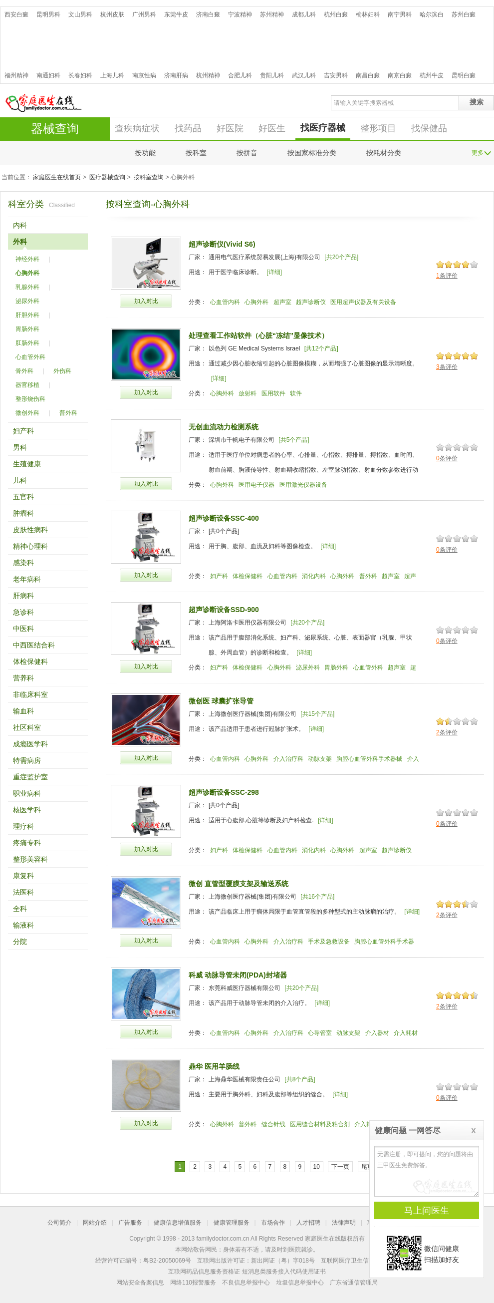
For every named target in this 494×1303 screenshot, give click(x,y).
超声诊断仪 (311, 302)
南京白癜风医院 (400, 75)
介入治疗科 (288, 758)
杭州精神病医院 (208, 75)
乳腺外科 (27, 287)
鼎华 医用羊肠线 (214, 1066)
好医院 (230, 128)
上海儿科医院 (112, 75)
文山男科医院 (80, 14)
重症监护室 (30, 777)
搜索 (477, 102)
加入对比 (146, 301)
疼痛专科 (27, 843)
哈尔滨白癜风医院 (432, 14)
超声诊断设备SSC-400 (224, 518)
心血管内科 (225, 302)
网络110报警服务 (193, 1282)
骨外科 (24, 370)
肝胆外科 (27, 315)
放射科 (247, 393)
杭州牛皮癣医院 (432, 75)
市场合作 (273, 1222)
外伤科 (62, 370)
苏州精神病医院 (272, 14)
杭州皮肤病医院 (112, 14)
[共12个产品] (321, 348)
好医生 (271, 128)
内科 (20, 225)
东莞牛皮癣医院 (176, 14)
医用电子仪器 (256, 484)
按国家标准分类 (311, 153)
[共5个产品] (293, 439)
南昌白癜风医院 (368, 75)
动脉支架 (320, 758)
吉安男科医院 (336, 75)
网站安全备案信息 (140, 1282)
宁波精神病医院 (240, 14)
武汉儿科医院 (304, 75)
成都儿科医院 (304, 14)
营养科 (23, 678)
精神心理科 (30, 546)
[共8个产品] (299, 1079)
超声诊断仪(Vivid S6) (222, 244)
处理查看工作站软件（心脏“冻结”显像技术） (258, 335)
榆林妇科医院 (368, 14)
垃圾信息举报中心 (300, 1282)
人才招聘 (308, 1222)
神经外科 (27, 259)
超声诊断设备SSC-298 (224, 792)
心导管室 (320, 1032)
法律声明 (344, 1222)
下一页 (340, 1166)
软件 (296, 393)
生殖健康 (27, 464)
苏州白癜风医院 (464, 14)
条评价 (447, 275)
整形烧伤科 (30, 398)
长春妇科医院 (80, 75)
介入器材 (377, 1032)
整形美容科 (30, 859)
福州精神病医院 (16, 75)
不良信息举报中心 (246, 1282)
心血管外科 (30, 356)
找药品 (188, 128)
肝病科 (23, 596)
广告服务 (130, 1222)
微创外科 (27, 412)
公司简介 (59, 1222)
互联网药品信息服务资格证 (204, 1271)
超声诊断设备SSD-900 (224, 610)
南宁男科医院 (400, 14)
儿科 (20, 480)
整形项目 (378, 128)
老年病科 (27, 579)
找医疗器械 (322, 128)
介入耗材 (406, 1032)
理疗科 (23, 826)
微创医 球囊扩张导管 (221, 701)
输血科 (23, 711)
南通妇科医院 (48, 75)
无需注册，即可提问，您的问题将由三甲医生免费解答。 (426, 1171)
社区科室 (27, 727)
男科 (20, 447)
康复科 (23, 876)
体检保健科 (30, 661)
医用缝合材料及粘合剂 (320, 1124)
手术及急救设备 (329, 941)
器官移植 (27, 384)
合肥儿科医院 (240, 75)
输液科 (23, 925)
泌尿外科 (27, 301)
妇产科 (23, 431)
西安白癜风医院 (16, 14)
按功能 (145, 153)
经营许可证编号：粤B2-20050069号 (143, 1260)
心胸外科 (27, 273)
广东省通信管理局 (354, 1282)
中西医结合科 (34, 645)
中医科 (23, 629)
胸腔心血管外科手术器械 (369, 758)
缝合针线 (273, 1124)
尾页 (367, 1166)
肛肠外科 (27, 342)
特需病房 (27, 760)
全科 (20, 909)
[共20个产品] (341, 257)
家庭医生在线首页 (57, 177)
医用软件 (273, 393)
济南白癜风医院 (208, 14)
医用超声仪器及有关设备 (363, 302)
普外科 (68, 412)
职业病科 (27, 793)
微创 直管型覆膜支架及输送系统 (238, 884)
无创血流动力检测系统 (223, 427)
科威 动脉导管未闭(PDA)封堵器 (238, 975)
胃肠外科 (27, 329)
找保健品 (429, 128)
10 (316, 1166)
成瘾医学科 (30, 744)
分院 (20, 942)
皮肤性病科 (30, 530)
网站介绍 (95, 1222)
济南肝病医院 (176, 75)
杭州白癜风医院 (336, 14)
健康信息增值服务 (178, 1222)
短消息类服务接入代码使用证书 (284, 1271)
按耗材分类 (383, 153)
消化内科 (314, 576)
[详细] (274, 272)
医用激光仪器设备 (303, 484)
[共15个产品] (317, 713)
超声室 (282, 302)
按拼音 (247, 153)
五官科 (23, 497)
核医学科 (27, 810)
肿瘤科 (23, 513)
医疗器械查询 (107, 177)
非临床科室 (30, 694)
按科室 (196, 153)
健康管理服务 (231, 1222)
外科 (20, 242)
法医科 (23, 892)
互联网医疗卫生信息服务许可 (360, 1260)
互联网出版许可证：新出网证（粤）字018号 (256, 1260)
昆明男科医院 (48, 14)
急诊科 (23, 612)
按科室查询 (149, 177)
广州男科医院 (144, 14)
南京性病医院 (144, 75)
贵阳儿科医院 (272, 75)
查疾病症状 (137, 128)
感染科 (23, 563)
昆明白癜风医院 (464, 75)
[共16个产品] (317, 896)
